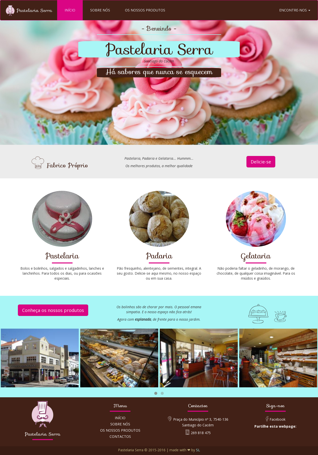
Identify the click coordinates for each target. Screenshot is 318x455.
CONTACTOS (120, 436)
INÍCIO (70, 10)
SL (198, 450)
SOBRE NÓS (100, 10)
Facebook (278, 419)
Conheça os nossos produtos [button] (53, 310)
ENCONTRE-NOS (294, 10)
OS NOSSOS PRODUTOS (145, 10)
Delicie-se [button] (261, 162)
